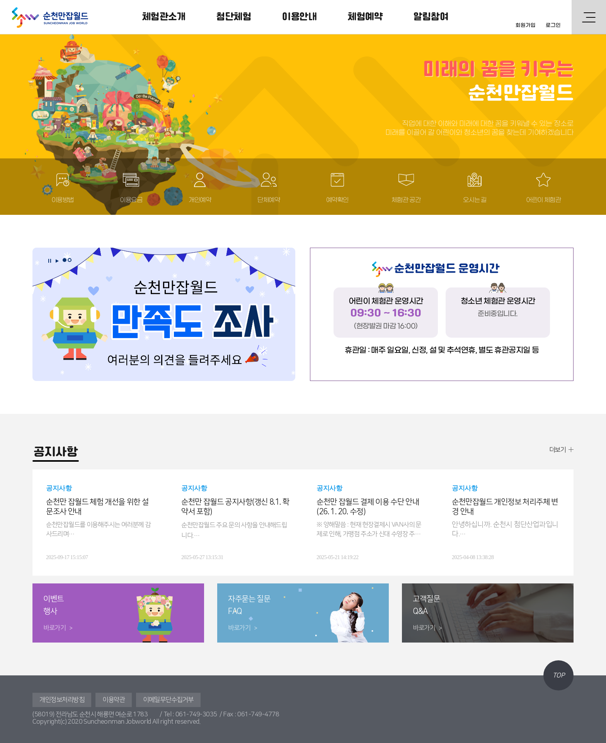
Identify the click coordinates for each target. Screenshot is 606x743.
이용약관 (113, 699)
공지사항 (56, 452)
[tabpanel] (163, 314)
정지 (49, 260)
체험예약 (365, 17)
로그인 (553, 25)
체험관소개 (164, 17)
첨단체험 (233, 17)
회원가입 (526, 25)
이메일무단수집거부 (168, 699)
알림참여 (431, 17)
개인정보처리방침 (61, 699)
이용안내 (299, 17)
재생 (56, 260)
